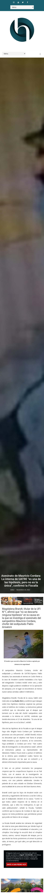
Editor (12, 590)
